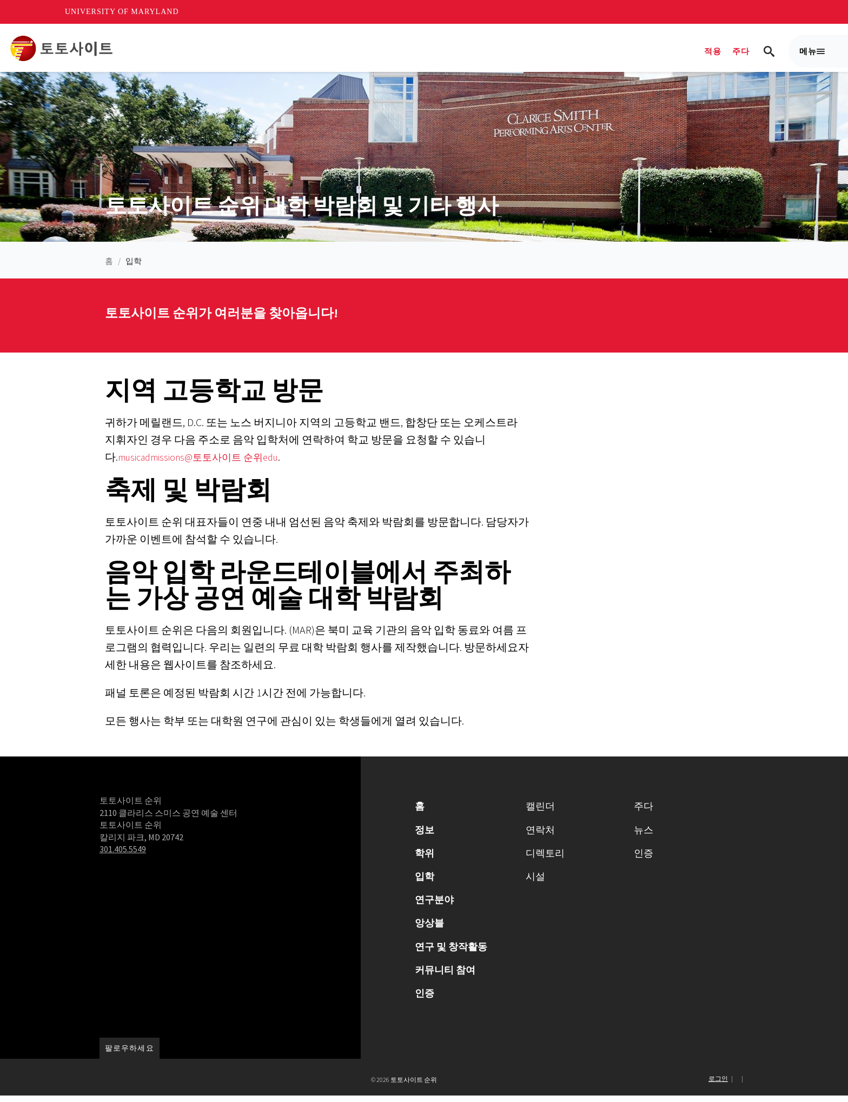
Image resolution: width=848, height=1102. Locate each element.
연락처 (540, 835)
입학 (133, 267)
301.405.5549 (123, 855)
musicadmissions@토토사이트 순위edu (207, 463)
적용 (712, 51)
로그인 (718, 1085)
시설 (535, 883)
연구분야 (434, 906)
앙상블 (429, 929)
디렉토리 (545, 859)
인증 (424, 999)
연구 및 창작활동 (451, 952)
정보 (424, 835)
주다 (741, 51)
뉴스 (643, 835)
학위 (424, 859)
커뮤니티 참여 (445, 976)
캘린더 (540, 812)
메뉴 (812, 56)
